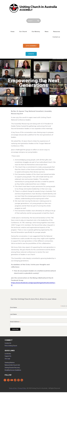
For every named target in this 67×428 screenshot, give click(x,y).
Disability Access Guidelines (13, 370)
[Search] (38, 21)
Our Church (23, 31)
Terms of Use (13, 388)
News (46, 31)
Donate (31, 54)
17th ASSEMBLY (31, 45)
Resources (56, 31)
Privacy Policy (22, 388)
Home (12, 31)
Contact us (56, 37)
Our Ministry (36, 31)
